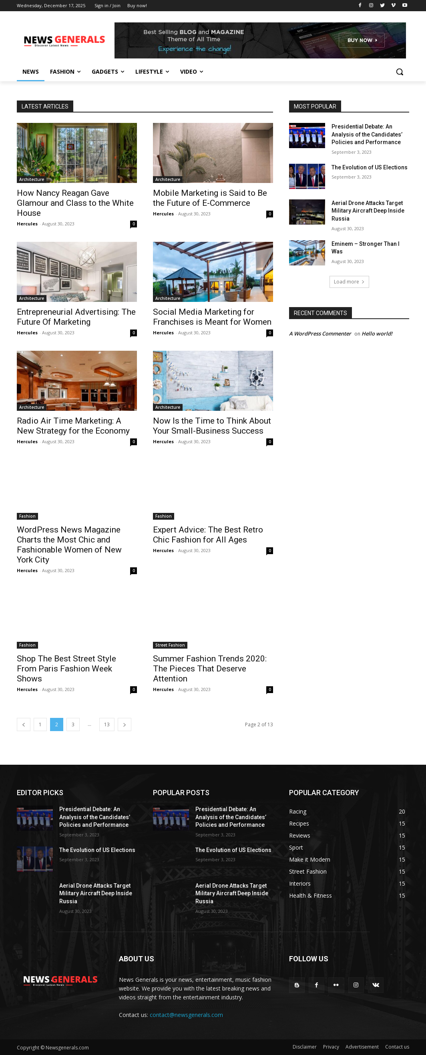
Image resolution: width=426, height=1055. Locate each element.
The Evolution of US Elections (370, 167)
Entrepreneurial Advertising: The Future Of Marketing (76, 317)
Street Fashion (170, 645)
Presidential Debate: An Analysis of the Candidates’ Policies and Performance (367, 134)
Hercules (27, 224)
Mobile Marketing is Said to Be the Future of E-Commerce (210, 198)
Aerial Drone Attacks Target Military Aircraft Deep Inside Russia (368, 211)
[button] (399, 71)
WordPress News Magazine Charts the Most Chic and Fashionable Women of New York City (69, 545)
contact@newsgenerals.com (186, 1015)
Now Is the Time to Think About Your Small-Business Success (212, 426)
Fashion (27, 516)
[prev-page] (23, 724)
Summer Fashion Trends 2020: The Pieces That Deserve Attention (210, 668)
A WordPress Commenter (320, 333)
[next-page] (124, 724)
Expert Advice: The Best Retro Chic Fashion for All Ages (208, 535)
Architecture (31, 179)
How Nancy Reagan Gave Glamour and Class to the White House (75, 203)
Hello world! (377, 333)
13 (107, 724)
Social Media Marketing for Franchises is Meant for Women (212, 317)
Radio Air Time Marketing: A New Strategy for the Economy (73, 426)
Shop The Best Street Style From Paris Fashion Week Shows (66, 668)
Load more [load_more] (349, 281)
